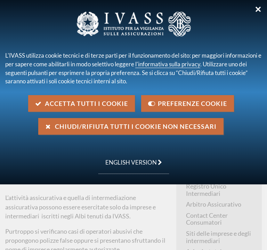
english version (130, 158)
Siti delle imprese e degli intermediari (218, 237)
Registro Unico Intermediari (206, 189)
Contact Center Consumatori (207, 218)
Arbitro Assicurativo (213, 204)
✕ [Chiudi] (258, 9)
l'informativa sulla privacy (167, 64)
